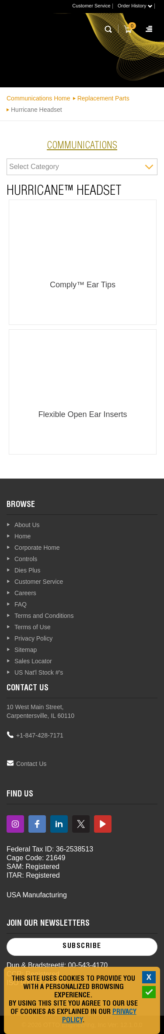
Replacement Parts (103, 98)
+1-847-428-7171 (39, 735)
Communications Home (38, 98)
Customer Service (91, 5)
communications (82, 146)
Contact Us (31, 763)
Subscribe (82, 946)
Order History (135, 5)
